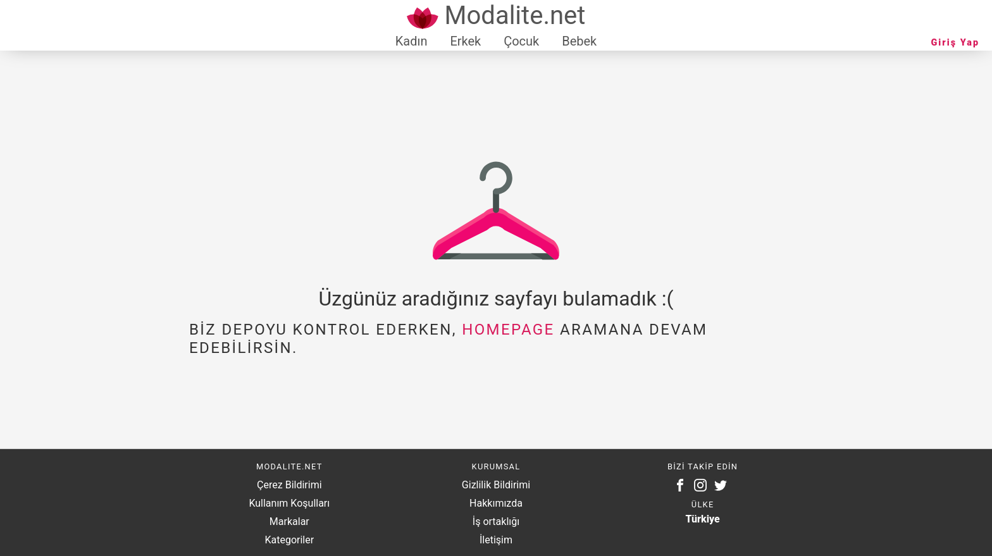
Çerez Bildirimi (289, 485)
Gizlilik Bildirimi (496, 485)
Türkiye (703, 519)
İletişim (496, 540)
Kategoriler (289, 540)
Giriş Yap (955, 42)
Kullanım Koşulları (289, 503)
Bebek (579, 41)
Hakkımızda (496, 503)
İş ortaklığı (496, 522)
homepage (508, 329)
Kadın (411, 41)
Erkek (465, 41)
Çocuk (521, 41)
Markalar (289, 522)
